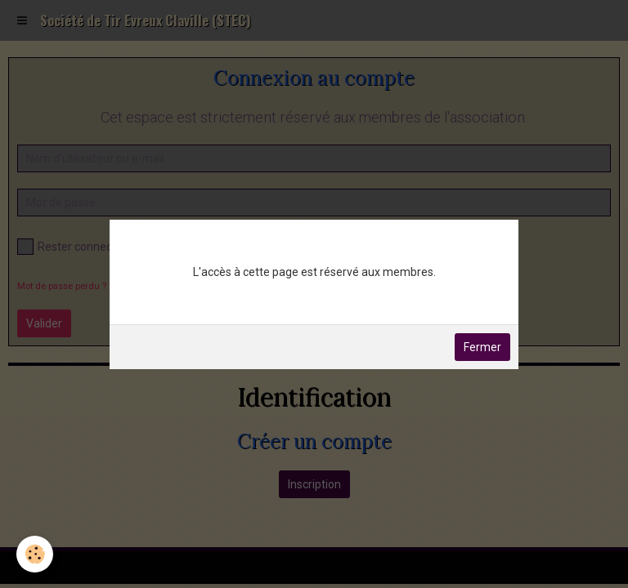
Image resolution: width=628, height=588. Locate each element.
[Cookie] (34, 554)
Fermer (482, 347)
